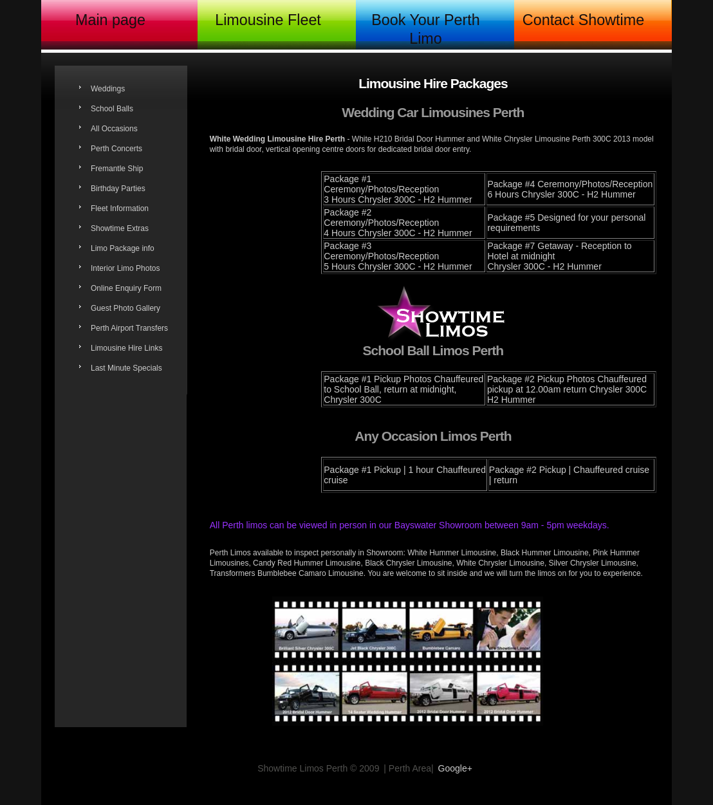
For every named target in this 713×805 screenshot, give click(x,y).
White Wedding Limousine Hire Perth (277, 138)
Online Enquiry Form (126, 288)
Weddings (108, 88)
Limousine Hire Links (126, 348)
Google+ (455, 768)
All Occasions (114, 128)
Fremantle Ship (117, 168)
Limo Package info (122, 248)
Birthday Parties (118, 188)
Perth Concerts (116, 148)
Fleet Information (120, 208)
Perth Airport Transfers (129, 328)
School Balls (112, 108)
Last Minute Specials (126, 368)
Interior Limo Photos (125, 268)
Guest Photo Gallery (125, 308)
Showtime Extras (120, 228)
